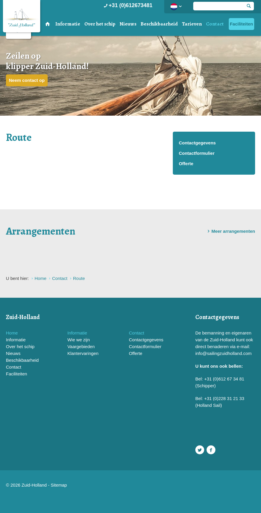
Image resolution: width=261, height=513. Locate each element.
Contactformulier (197, 153)
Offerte (186, 163)
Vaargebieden (81, 346)
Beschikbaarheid (159, 23)
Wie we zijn (78, 339)
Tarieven (192, 23)
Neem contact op (27, 80)
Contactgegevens (197, 142)
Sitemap (59, 484)
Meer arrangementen (230, 231)
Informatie (67, 23)
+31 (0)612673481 (127, 5)
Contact (215, 23)
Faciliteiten (241, 23)
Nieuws (128, 23)
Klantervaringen (83, 353)
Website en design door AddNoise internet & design (90, 485)
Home (12, 332)
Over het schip (99, 23)
